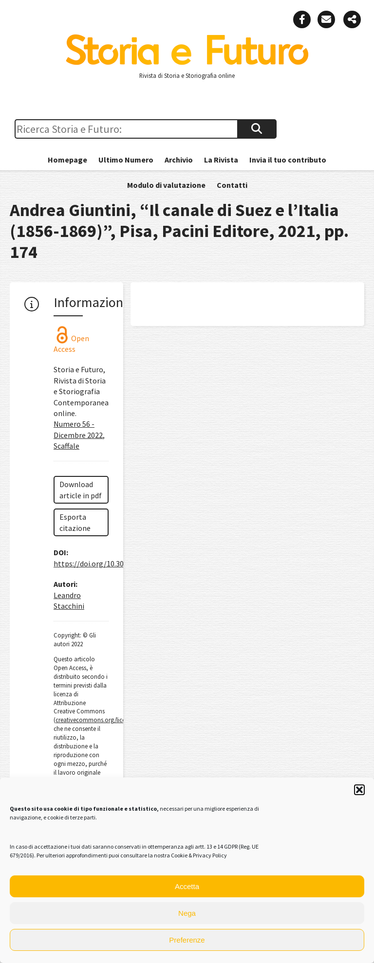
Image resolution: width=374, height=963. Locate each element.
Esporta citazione (75, 522)
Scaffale (66, 446)
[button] (359, 790)
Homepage (67, 159)
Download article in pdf (80, 489)
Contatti (232, 185)
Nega (187, 913)
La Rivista (221, 159)
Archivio (179, 159)
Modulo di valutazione (166, 185)
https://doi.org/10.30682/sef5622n (111, 563)
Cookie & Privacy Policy (199, 855)
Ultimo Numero (125, 159)
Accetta (187, 886)
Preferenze (187, 940)
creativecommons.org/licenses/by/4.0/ (106, 720)
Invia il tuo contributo (287, 159)
